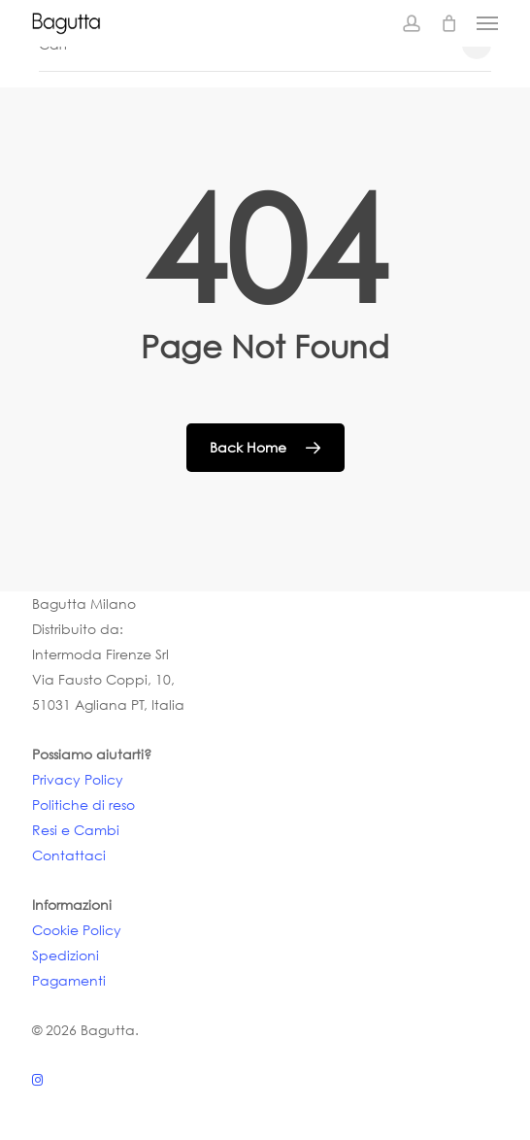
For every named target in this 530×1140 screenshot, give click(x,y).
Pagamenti (69, 980)
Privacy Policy (77, 779)
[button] (487, 23)
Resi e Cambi (75, 829)
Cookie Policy (76, 930)
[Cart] (448, 23)
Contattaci (69, 855)
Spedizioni (65, 955)
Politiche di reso (83, 804)
